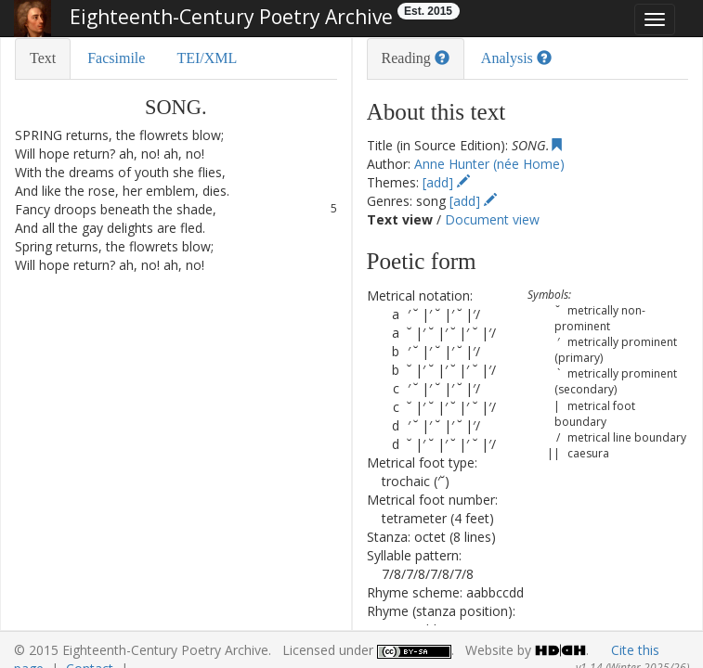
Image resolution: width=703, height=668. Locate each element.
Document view (492, 219)
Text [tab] (43, 58)
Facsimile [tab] (116, 58)
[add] (446, 182)
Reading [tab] (415, 58)
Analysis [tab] (516, 58)
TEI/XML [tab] (206, 58)
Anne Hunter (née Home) (489, 164)
